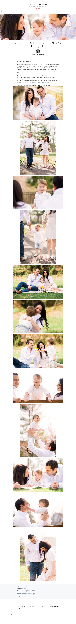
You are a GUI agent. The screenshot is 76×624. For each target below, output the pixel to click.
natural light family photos (27, 593)
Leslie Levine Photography (38, 4)
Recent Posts (44, 12)
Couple (22, 588)
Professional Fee (23, 12)
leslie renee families (24, 591)
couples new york (25, 590)
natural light (19, 593)
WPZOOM (72, 620)
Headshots (51, 12)
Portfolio (16, 12)
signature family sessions (32, 594)
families (30, 590)
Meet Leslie (31, 12)
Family (25, 588)
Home (11, 12)
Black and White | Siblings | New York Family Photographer (25, 607)
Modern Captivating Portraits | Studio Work (50, 606)
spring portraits (20, 596)
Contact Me (37, 12)
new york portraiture (24, 594)
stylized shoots (26, 596)
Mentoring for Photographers (60, 12)
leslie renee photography (32, 591)
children (20, 590)
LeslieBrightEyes (40, 54)
